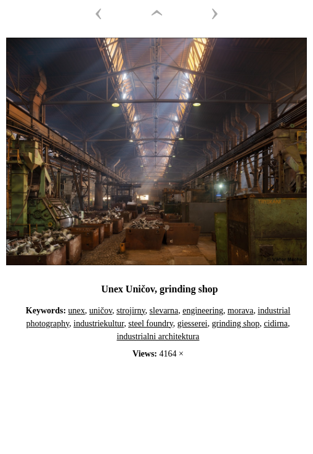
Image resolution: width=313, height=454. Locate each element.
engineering (202, 310)
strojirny (130, 310)
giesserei (192, 323)
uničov (100, 310)
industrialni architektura (157, 336)
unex (76, 310)
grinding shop (235, 323)
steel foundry (150, 323)
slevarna (164, 310)
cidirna (276, 323)
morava (240, 310)
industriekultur (98, 323)
